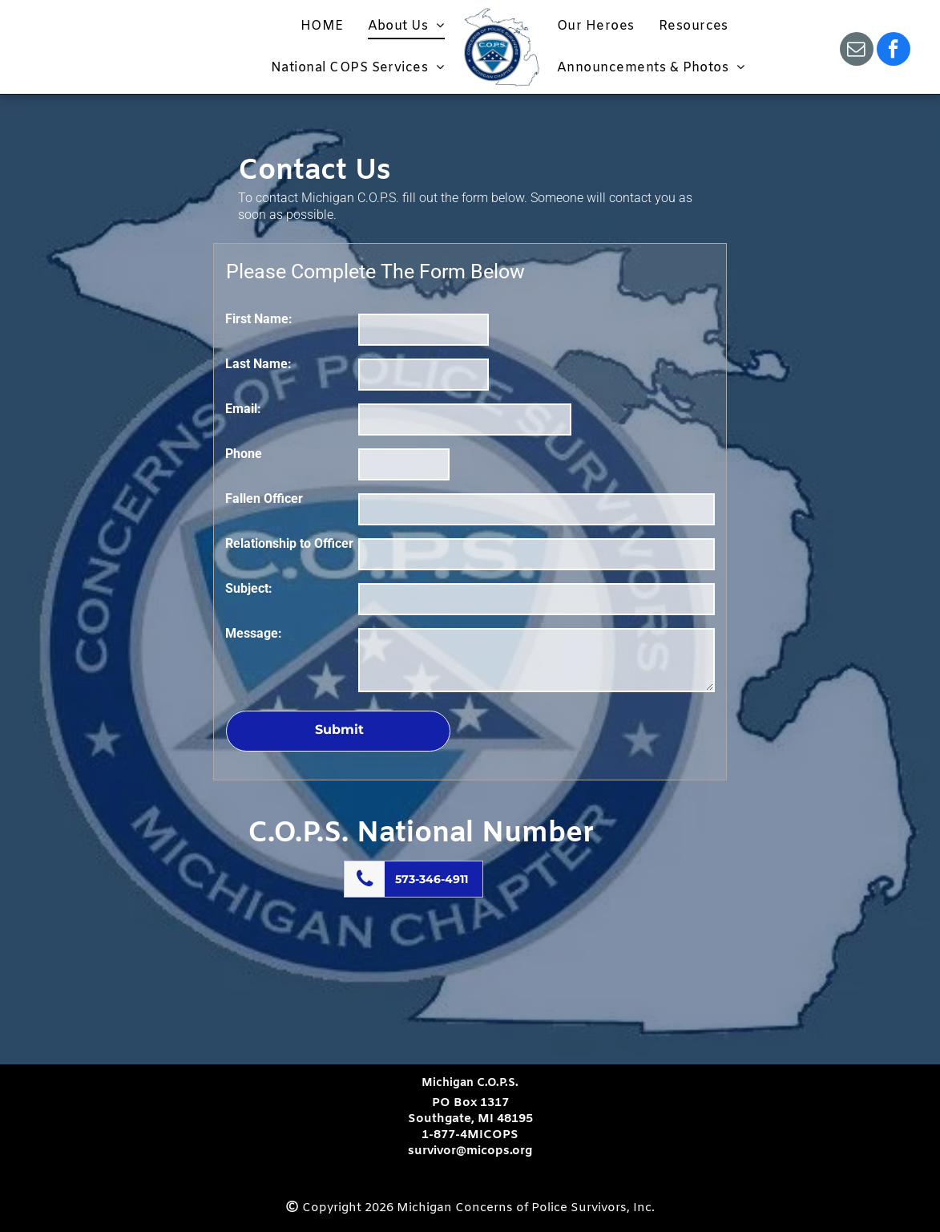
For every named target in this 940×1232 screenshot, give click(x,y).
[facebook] (893, 51)
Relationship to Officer (289, 543)
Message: (253, 633)
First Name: (258, 318)
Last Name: (258, 363)
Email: (243, 408)
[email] (856, 51)
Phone (243, 453)
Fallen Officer (264, 498)
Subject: (248, 588)
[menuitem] (322, 26)
